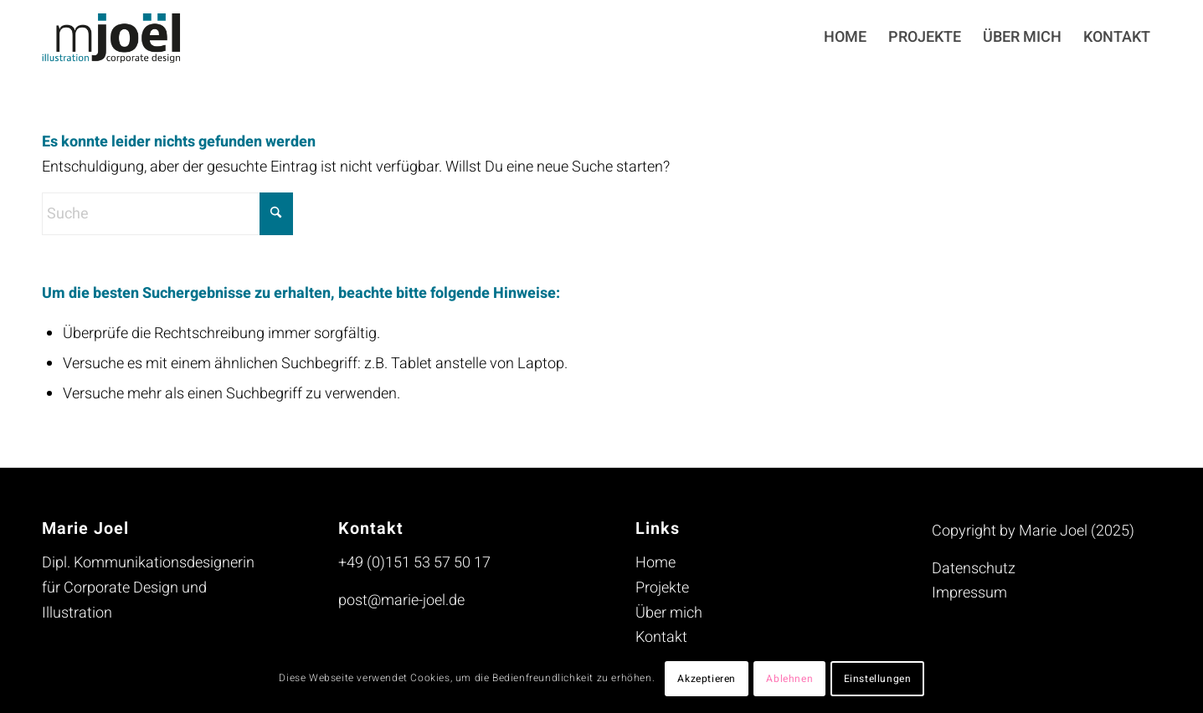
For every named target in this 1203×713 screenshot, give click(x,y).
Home (655, 562)
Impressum (969, 593)
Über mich (668, 613)
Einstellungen (878, 678)
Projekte (662, 588)
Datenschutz (973, 568)
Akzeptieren (706, 678)
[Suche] (167, 213)
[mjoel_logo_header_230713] (124, 37)
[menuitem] (845, 37)
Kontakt (661, 637)
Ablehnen (789, 678)
